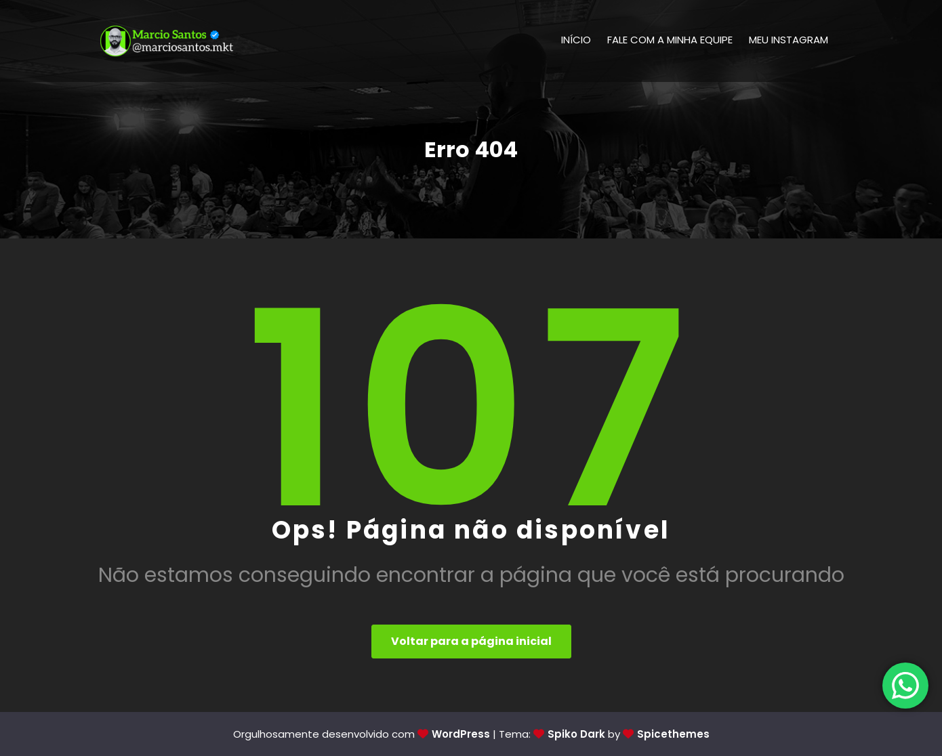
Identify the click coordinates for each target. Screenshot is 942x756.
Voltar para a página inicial (471, 641)
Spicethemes (673, 734)
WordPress (461, 734)
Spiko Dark (576, 734)
